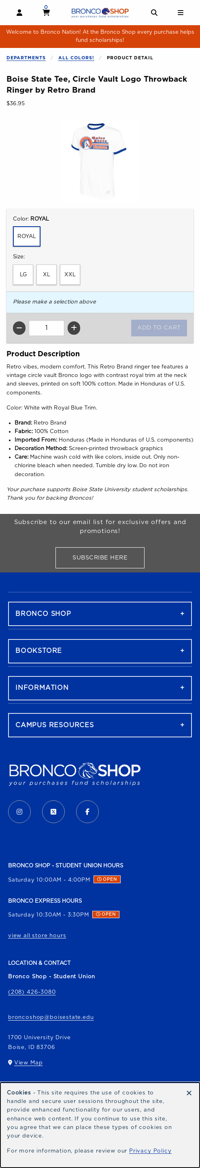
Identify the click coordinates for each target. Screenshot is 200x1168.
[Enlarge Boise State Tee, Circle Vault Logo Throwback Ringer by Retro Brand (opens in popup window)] (100, 161)
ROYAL (26, 236)
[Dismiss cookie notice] (189, 1093)
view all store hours (37, 935)
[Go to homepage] (100, 12)
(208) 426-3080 (32, 992)
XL (46, 274)
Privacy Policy (150, 1151)
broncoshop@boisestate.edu (51, 1017)
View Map (28, 1064)
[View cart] (46, 12)
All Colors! (76, 58)
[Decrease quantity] (19, 328)
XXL (70, 274)
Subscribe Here (108, 559)
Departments (26, 58)
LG (23, 274)
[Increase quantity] (74, 328)
